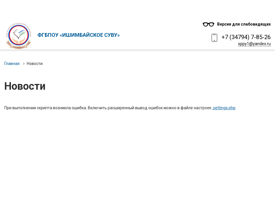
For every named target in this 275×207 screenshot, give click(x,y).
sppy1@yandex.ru (254, 43)
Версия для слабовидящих (244, 24)
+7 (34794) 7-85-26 (246, 37)
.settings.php (224, 108)
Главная (12, 63)
